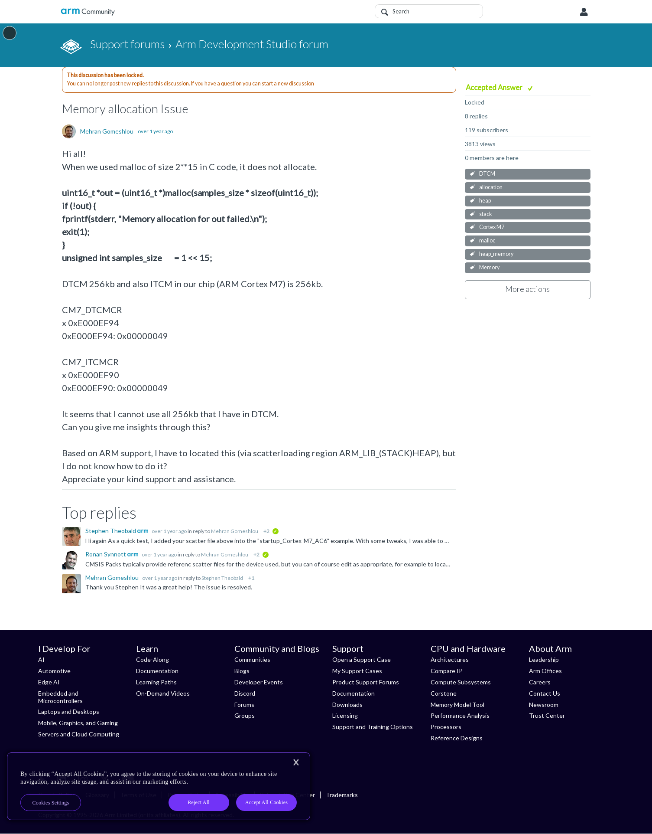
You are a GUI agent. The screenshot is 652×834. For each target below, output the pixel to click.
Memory (489, 267)
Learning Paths (156, 682)
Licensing (345, 715)
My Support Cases (357, 670)
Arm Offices (545, 670)
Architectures (450, 659)
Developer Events (258, 682)
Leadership (544, 659)
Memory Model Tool (457, 704)
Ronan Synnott (106, 554)
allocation (491, 187)
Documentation (157, 670)
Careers (540, 682)
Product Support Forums (365, 682)
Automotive (54, 670)
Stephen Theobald (111, 530)
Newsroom (543, 704)
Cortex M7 (491, 227)
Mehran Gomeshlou (106, 131)
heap (485, 200)
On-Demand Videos (163, 693)
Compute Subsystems (461, 682)
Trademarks (342, 794)
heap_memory (496, 254)
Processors (446, 726)
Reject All (199, 802)
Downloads (347, 704)
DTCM (487, 173)
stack (485, 214)
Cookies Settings (50, 803)
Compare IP (447, 670)
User (584, 12)
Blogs (242, 670)
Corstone (444, 693)
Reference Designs (457, 738)
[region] (158, 786)
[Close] (295, 762)
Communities (252, 659)
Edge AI (49, 682)
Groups (244, 715)
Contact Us (544, 693)
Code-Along (152, 659)
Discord (244, 693)
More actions (527, 289)
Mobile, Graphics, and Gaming (78, 722)
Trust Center (547, 715)
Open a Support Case (361, 659)
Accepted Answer (495, 87)
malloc (487, 240)
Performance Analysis (460, 715)
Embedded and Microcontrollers (60, 697)
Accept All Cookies (266, 802)
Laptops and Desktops (68, 711)
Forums (244, 704)
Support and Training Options (372, 726)
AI (41, 659)
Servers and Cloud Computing (78, 734)
